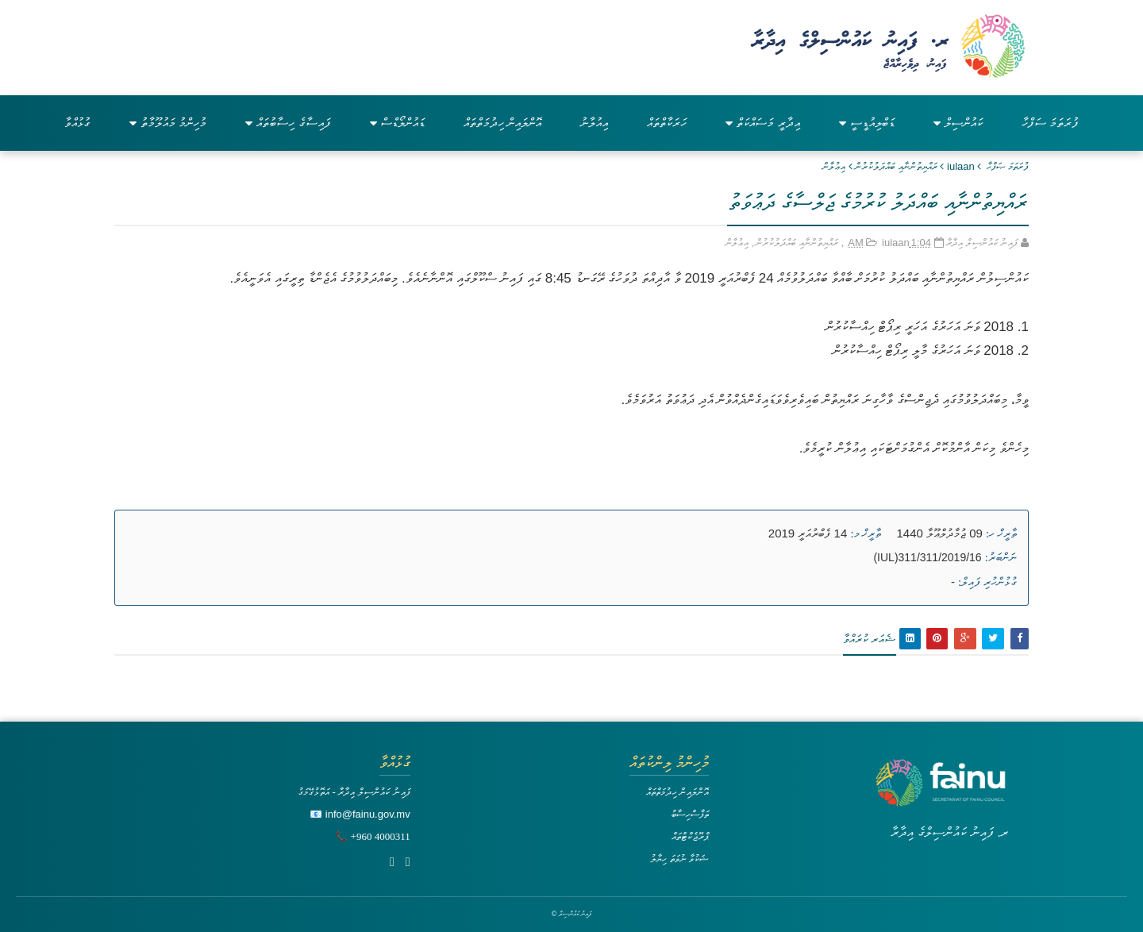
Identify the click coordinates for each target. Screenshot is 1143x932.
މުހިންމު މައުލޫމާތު (167, 122)
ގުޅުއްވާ (77, 122)
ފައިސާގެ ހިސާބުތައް (287, 122)
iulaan (961, 166)
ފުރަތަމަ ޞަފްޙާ (1008, 166)
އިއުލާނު (594, 122)
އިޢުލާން (833, 166)
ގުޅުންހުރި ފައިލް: (987, 582)
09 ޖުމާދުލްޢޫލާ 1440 (940, 533)
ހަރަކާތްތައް (667, 122)
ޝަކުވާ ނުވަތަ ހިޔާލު (679, 859)
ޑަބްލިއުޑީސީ (867, 122)
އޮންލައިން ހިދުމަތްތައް (502, 122)
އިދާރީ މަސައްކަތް (762, 122)
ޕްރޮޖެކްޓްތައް (690, 836)
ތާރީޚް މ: (865, 533)
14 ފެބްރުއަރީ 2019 (807, 533)
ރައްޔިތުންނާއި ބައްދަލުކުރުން (896, 166)
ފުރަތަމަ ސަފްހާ (1050, 122)
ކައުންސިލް (958, 122)
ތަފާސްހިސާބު (690, 814)
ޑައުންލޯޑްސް (397, 122)
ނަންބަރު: (1001, 557)
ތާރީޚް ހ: (1001, 533)
